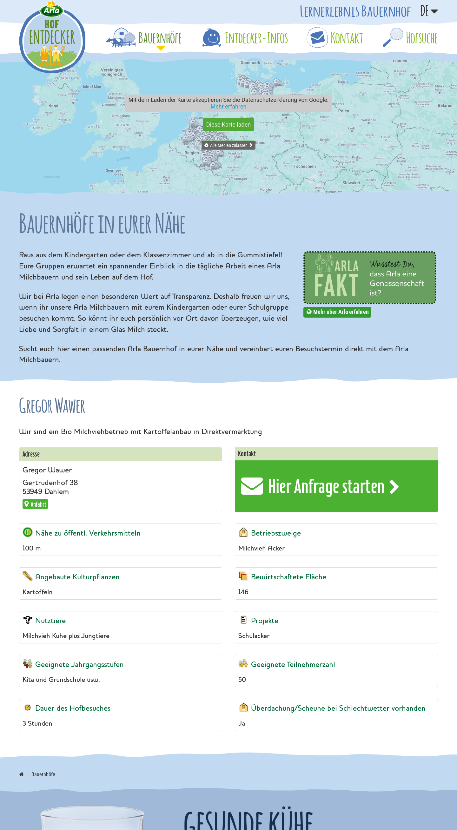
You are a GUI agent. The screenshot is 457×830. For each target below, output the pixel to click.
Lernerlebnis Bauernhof (355, 10)
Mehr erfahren (229, 106)
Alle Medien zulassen (229, 145)
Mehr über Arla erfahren (341, 311)
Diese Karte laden (228, 124)
